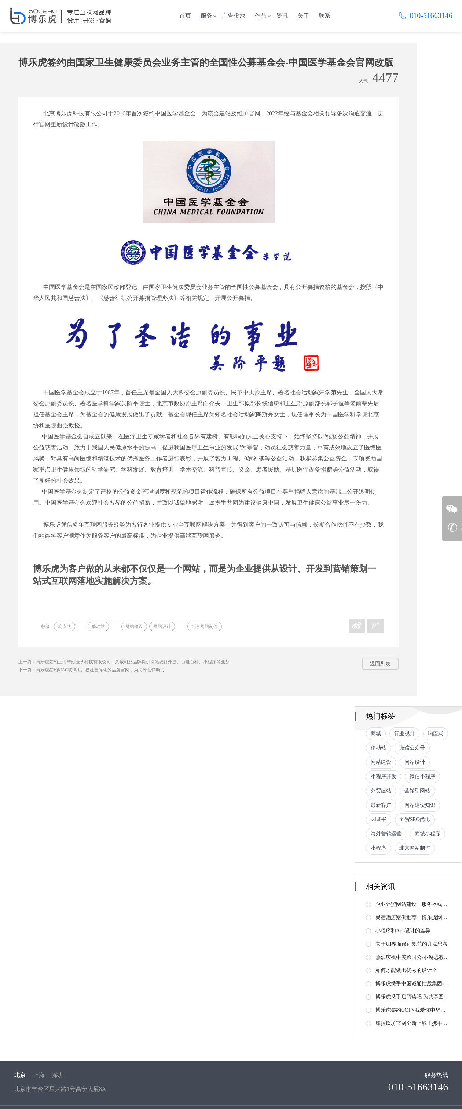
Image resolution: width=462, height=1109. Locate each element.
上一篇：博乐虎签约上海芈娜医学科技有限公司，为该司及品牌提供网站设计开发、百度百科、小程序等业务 (124, 661)
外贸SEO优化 (415, 819)
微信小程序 (422, 776)
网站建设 (134, 626)
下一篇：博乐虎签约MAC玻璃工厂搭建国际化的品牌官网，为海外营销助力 (91, 669)
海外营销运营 (386, 834)
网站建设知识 (419, 805)
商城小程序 (427, 834)
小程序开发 (383, 776)
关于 (303, 15)
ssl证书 (378, 819)
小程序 (378, 848)
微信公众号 (412, 748)
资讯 (282, 15)
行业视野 (404, 733)
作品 (261, 15)
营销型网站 (417, 791)
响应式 (64, 626)
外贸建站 (381, 791)
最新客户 (381, 805)
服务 (206, 15)
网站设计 (162, 626)
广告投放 (233, 15)
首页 (185, 15)
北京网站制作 (204, 626)
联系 (324, 15)
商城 (376, 733)
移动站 (98, 626)
